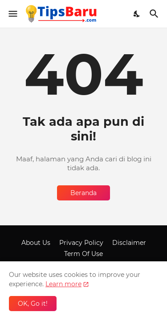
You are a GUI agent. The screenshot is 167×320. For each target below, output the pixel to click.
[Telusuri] (155, 13)
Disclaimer (129, 243)
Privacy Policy (81, 243)
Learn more (63, 284)
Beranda (83, 193)
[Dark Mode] (137, 13)
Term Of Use (83, 254)
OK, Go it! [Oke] (33, 304)
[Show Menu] (12, 13)
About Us (35, 243)
